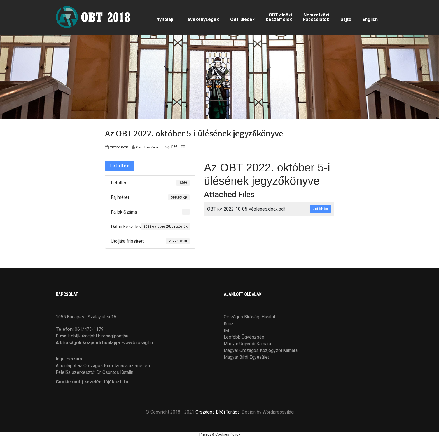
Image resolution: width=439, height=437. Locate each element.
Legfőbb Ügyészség (244, 336)
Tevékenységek (202, 19)
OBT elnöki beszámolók (279, 17)
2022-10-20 (119, 146)
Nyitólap (164, 19)
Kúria (228, 322)
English (370, 19)
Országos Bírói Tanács (217, 411)
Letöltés (119, 164)
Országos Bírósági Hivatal (249, 316)
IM (226, 329)
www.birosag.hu (137, 341)
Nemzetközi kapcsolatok (316, 17)
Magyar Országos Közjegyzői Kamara (261, 349)
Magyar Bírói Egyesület (246, 356)
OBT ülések (242, 19)
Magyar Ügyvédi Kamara (247, 343)
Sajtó (345, 19)
